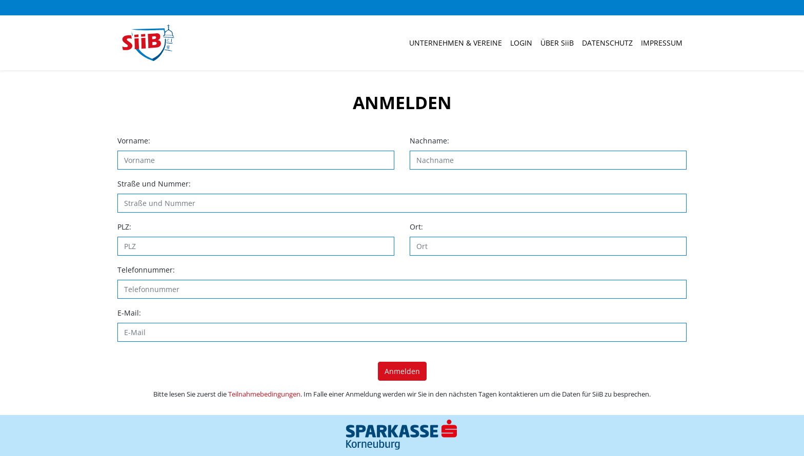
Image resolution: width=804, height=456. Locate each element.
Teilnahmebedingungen (264, 394)
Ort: (416, 227)
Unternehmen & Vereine (455, 43)
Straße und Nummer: (154, 184)
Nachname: (429, 141)
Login (521, 43)
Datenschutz (607, 43)
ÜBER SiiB (557, 43)
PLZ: (124, 227)
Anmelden (402, 371)
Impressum (661, 43)
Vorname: (133, 141)
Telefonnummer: (146, 270)
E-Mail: (129, 313)
